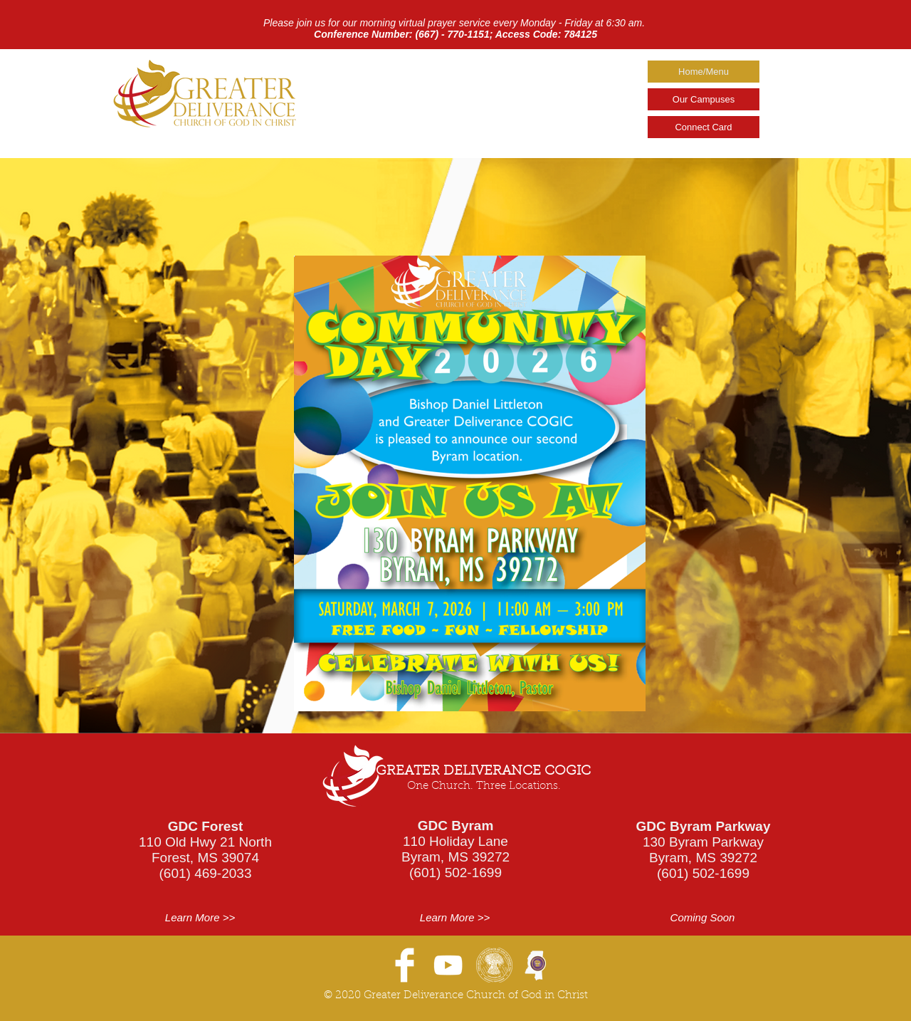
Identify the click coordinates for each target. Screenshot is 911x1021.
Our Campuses (703, 99)
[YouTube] (448, 965)
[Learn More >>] (200, 918)
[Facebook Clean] (404, 965)
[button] (702, 918)
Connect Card (703, 127)
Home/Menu (703, 71)
